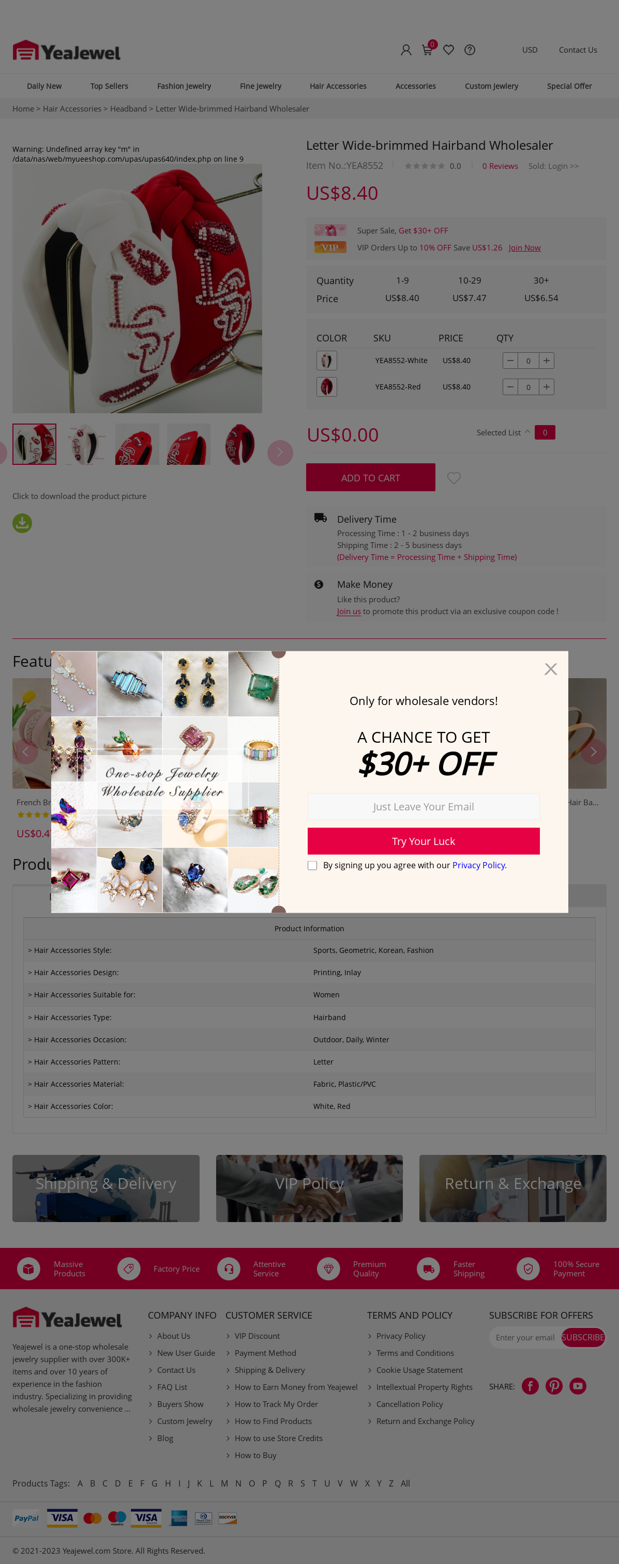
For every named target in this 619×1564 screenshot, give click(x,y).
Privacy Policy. (479, 864)
